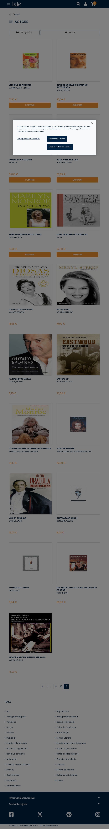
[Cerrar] (92, 123)
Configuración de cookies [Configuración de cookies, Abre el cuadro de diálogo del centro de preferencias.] (28, 139)
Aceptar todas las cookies (60, 147)
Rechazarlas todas (57, 139)
